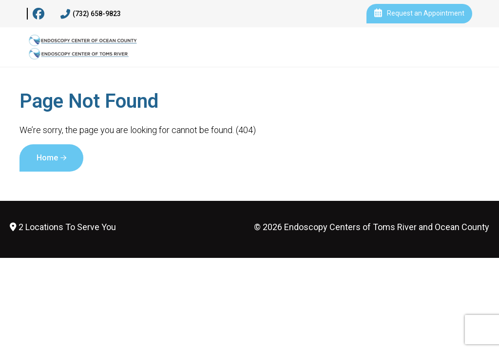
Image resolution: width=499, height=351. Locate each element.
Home (47, 157)
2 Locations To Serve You (63, 227)
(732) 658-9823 (90, 14)
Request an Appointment (419, 14)
